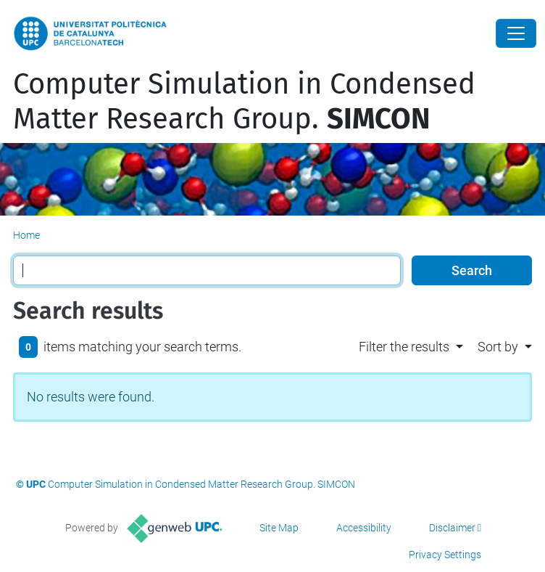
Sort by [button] (498, 346)
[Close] (516, 33)
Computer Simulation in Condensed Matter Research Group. (244, 101)
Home (26, 235)
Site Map (279, 528)
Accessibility (363, 528)
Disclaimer (452, 528)
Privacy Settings (445, 554)
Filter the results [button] (404, 346)
